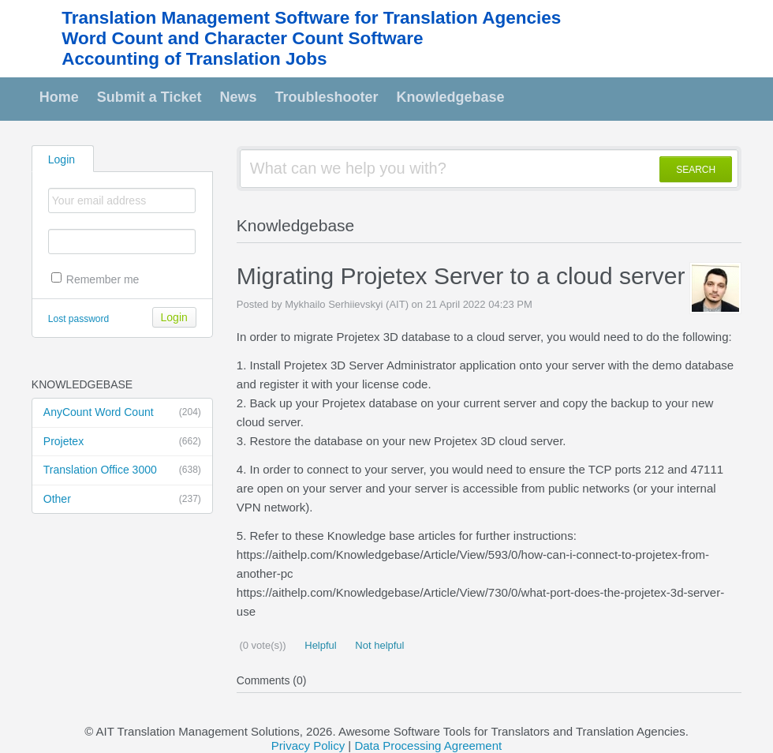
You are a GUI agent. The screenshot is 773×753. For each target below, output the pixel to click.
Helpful (319, 645)
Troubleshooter (327, 97)
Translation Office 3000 (122, 470)
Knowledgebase (451, 97)
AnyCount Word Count (122, 413)
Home (59, 97)
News (238, 97)
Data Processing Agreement (428, 745)
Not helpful (379, 645)
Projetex (122, 442)
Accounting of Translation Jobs (194, 59)
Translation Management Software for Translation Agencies (311, 18)
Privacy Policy (308, 745)
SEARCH (695, 169)
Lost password (78, 318)
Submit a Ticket (149, 97)
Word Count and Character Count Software (242, 38)
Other (122, 500)
